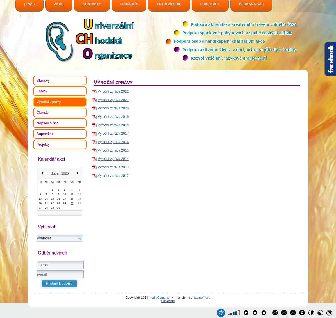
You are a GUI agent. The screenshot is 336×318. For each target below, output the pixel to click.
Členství (43, 112)
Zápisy (42, 91)
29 (52, 207)
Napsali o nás (48, 123)
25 (72, 203)
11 (72, 194)
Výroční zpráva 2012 (113, 176)
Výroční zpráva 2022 (113, 91)
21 (46, 203)
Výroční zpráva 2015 (113, 150)
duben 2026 (60, 173)
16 (58, 198)
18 (72, 198)
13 (40, 198)
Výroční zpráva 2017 (113, 134)
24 (64, 203)
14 (46, 198)
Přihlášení (168, 301)
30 (58, 207)
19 (79, 198)
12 (79, 194)
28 (46, 207)
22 (52, 203)
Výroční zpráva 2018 (113, 125)
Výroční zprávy (49, 102)
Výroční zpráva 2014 (113, 159)
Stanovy (43, 80)
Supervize (45, 134)
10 (64, 194)
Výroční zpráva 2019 (113, 117)
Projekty (43, 144)
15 (52, 198)
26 (79, 203)
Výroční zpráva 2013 (113, 167)
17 (64, 198)
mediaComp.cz (159, 297)
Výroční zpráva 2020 (113, 108)
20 (40, 203)
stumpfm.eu (202, 297)
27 (40, 207)
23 (58, 203)
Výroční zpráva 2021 (113, 100)
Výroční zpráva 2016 (113, 142)
